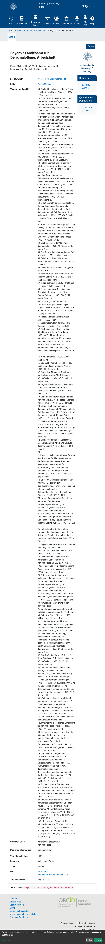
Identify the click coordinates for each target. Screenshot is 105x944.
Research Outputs (25, 30)
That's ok (98, 940)
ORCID (13, 908)
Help (92, 20)
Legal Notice (15, 902)
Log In (91, 6)
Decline (89, 940)
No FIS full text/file (86, 86)
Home (11, 20)
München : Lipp (44, 850)
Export (91, 46)
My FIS (85, 20)
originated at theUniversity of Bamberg (87, 68)
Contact (13, 898)
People (56, 20)
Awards (77, 20)
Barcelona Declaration (20, 911)
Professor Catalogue (19, 917)
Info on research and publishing (24, 914)
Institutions (66, 20)
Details (12, 37)
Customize (6, 940)
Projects (47, 20)
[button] (86, 6)
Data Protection (17, 905)
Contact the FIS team (87, 109)
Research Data (35, 20)
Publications (21, 20)
